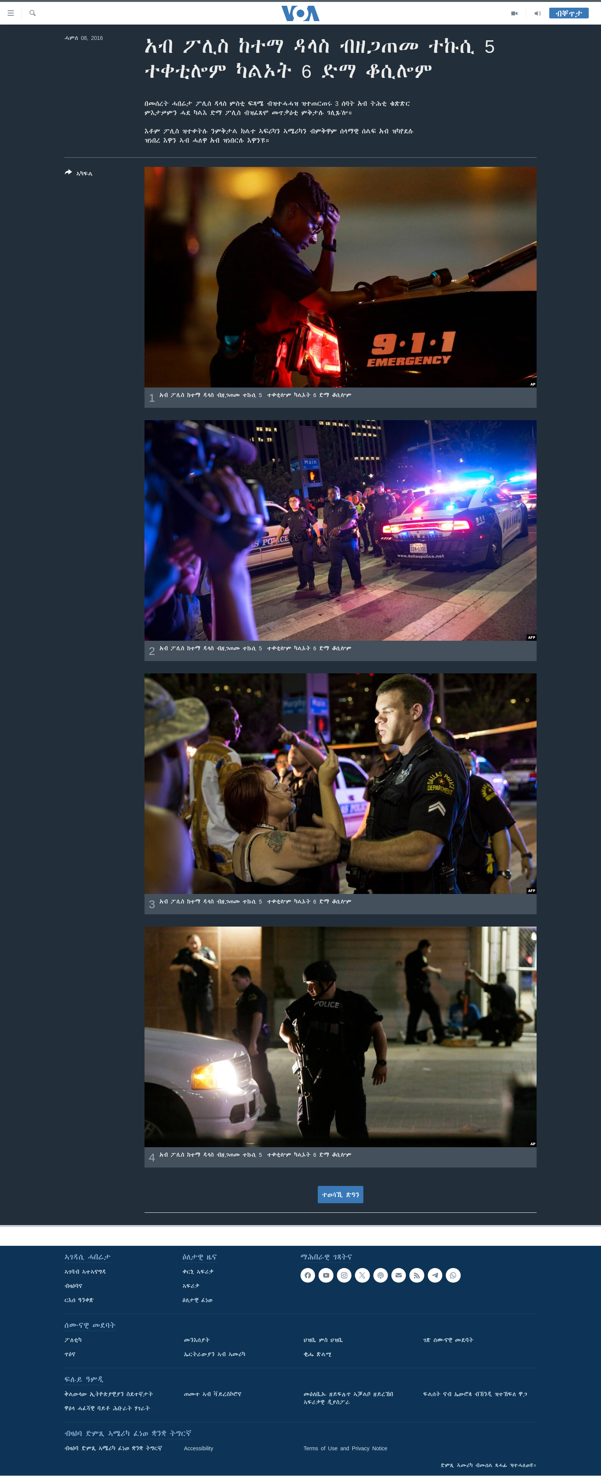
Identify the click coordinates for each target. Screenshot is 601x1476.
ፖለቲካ (73, 1340)
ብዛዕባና (73, 1286)
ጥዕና (70, 1354)
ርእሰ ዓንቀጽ (79, 1300)
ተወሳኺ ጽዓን (341, 1195)
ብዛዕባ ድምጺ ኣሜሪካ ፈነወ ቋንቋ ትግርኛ (113, 1448)
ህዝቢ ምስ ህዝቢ (323, 1340)
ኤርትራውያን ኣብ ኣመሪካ (214, 1354)
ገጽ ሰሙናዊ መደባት (448, 1340)
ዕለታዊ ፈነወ (197, 1300)
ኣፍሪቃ (190, 1286)
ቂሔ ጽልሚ (318, 1354)
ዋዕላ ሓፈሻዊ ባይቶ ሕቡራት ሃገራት (107, 1408)
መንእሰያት (197, 1340)
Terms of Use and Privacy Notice (346, 1448)
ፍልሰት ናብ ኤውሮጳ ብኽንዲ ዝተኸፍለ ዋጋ (475, 1394)
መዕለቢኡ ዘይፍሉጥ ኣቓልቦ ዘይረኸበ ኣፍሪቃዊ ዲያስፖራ (348, 1398)
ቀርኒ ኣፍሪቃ (197, 1271)
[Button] (79, 174)
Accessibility (198, 1448)
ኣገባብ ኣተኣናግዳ (85, 1271)
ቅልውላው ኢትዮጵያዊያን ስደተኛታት (108, 1394)
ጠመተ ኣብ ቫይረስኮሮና (212, 1394)
